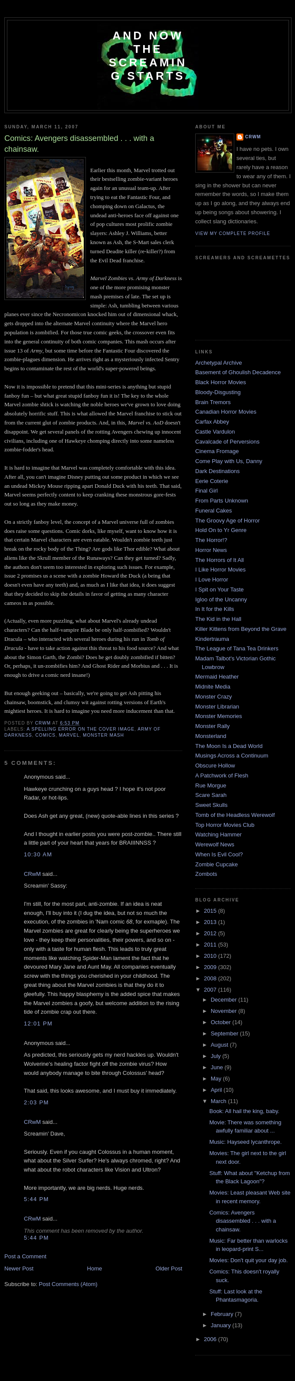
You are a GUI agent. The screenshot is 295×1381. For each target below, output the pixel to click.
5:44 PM (36, 1199)
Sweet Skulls (211, 805)
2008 (211, 978)
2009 (211, 967)
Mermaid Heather (217, 676)
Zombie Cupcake (216, 864)
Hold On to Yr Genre (220, 530)
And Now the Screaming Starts (148, 55)
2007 (211, 989)
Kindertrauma (212, 639)
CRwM (32, 874)
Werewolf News (214, 844)
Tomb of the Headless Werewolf (235, 815)
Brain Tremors (213, 402)
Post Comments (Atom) (68, 1284)
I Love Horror (211, 579)
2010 (211, 956)
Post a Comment (25, 1256)
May (217, 1078)
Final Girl (206, 490)
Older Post (169, 1268)
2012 (211, 933)
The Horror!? (211, 540)
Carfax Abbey (212, 421)
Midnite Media (212, 686)
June (218, 1067)
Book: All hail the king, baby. (244, 1111)
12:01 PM (38, 1023)
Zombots (206, 874)
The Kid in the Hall (218, 619)
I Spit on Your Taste (219, 589)
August (220, 1044)
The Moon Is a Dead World (228, 746)
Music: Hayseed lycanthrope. (245, 1142)
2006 (211, 1339)
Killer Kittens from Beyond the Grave (240, 629)
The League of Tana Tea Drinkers (237, 648)
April (217, 1090)
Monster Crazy (213, 696)
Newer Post (18, 1268)
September (225, 1033)
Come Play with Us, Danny (228, 461)
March (219, 1101)
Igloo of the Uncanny (221, 599)
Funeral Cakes (213, 510)
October (222, 1022)
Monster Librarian (217, 706)
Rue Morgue (210, 785)
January (222, 1325)
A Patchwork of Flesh (221, 775)
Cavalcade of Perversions (227, 441)
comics (45, 735)
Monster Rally (212, 726)
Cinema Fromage (217, 451)
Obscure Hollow (215, 765)
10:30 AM (38, 854)
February (223, 1314)
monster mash (103, 735)
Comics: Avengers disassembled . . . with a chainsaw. (242, 1221)
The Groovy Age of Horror (227, 520)
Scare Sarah (210, 795)
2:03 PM (36, 1102)
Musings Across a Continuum (231, 755)
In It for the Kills (214, 609)
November (225, 1011)
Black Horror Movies (220, 382)
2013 (211, 922)
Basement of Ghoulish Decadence (238, 372)
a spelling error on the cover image (80, 729)
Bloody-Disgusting (218, 392)
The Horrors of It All (219, 560)
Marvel (69, 735)
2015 (211, 911)
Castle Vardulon (215, 431)
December (225, 999)
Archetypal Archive (218, 362)
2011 (211, 944)
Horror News (211, 550)
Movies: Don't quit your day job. (248, 1260)
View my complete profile (232, 233)
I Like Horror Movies (220, 569)
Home (94, 1268)
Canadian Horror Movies (225, 411)
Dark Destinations (217, 471)
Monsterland (210, 736)
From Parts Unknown (221, 500)
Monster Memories (218, 716)
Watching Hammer (218, 834)
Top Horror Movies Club (225, 825)
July (217, 1056)
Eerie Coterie (211, 481)
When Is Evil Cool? (219, 854)
